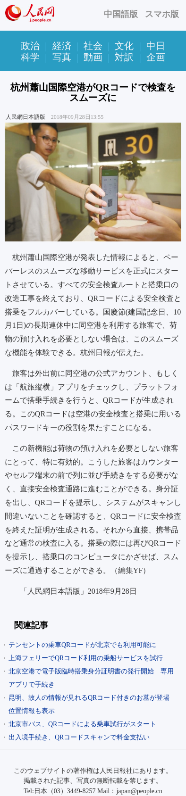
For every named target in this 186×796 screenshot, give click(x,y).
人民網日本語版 (25, 117)
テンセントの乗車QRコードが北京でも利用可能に (82, 644)
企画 (155, 57)
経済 (61, 46)
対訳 (124, 57)
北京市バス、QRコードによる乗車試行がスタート (82, 724)
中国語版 (121, 14)
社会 (93, 46)
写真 (61, 57)
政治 (30, 46)
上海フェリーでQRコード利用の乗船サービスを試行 (85, 658)
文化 (124, 46)
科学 (30, 57)
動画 (93, 57)
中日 (155, 46)
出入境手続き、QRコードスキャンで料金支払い (79, 737)
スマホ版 (162, 14)
